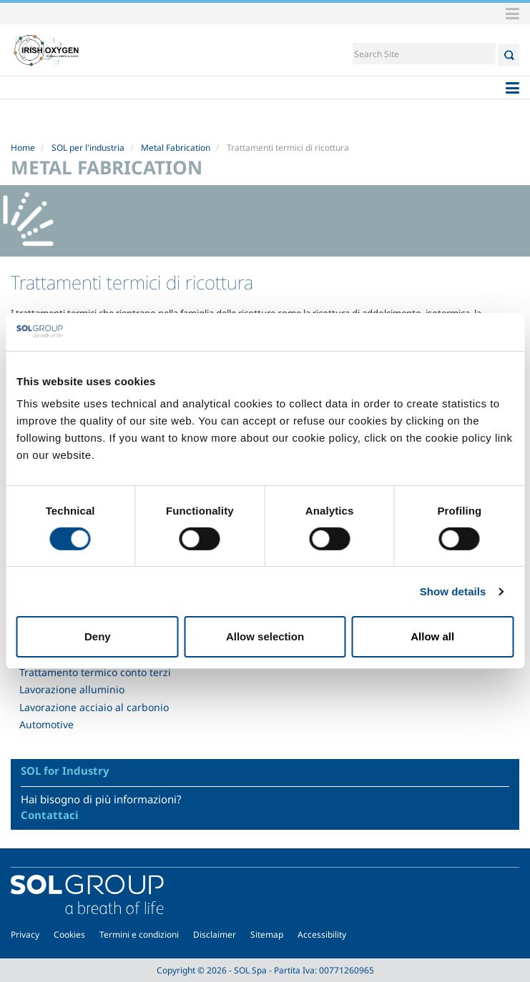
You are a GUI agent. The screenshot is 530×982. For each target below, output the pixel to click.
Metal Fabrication (175, 148)
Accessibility (322, 934)
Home (23, 148)
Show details (453, 591)
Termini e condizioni (139, 934)
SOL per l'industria (87, 148)
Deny (97, 636)
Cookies (69, 934)
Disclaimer (214, 934)
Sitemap (266, 934)
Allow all (432, 636)
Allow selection (265, 636)
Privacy (25, 934)
